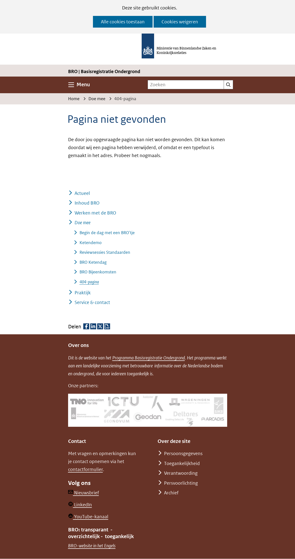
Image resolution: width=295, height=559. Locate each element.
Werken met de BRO (95, 213)
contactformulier (85, 469)
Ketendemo (91, 242)
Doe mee (82, 222)
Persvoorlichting (181, 483)
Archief (171, 493)
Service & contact (92, 302)
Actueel (82, 193)
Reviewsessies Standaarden (105, 252)
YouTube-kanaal (88, 516)
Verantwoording (181, 473)
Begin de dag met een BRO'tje (107, 232)
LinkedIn (80, 505)
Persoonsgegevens (183, 453)
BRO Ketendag (93, 262)
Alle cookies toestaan (123, 22)
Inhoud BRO (87, 203)
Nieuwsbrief (83, 493)
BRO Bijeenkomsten (98, 272)
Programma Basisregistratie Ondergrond (148, 358)
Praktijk (83, 293)
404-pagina (89, 282)
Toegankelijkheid (182, 463)
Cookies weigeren (180, 22)
